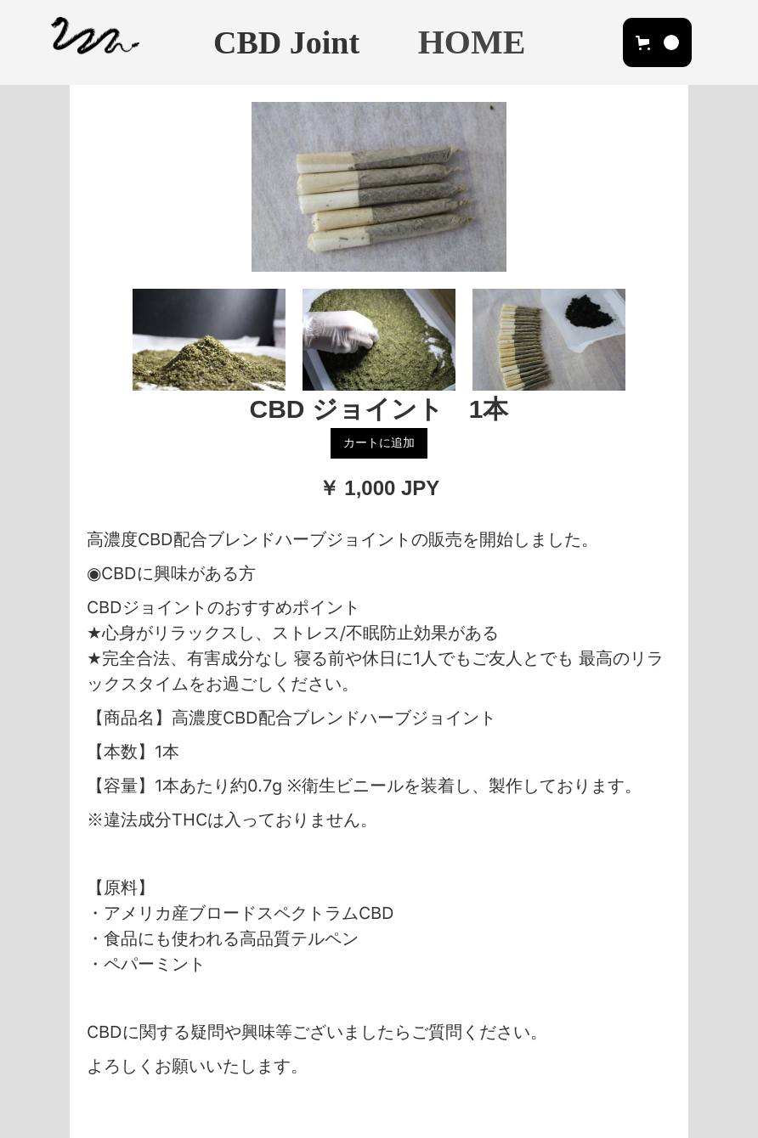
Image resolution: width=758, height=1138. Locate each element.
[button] (657, 42)
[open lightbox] (379, 187)
